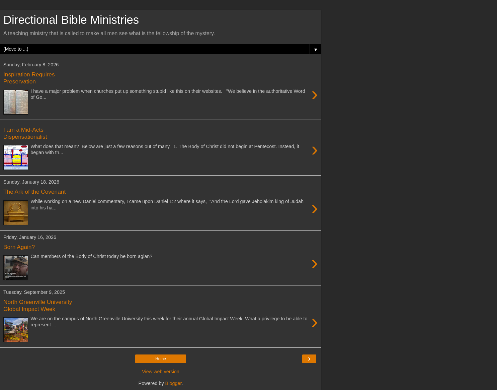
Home (160, 358)
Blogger (173, 383)
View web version (160, 371)
